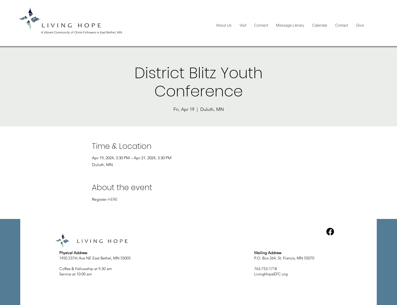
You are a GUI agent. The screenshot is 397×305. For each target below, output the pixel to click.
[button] (223, 25)
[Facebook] (330, 231)
